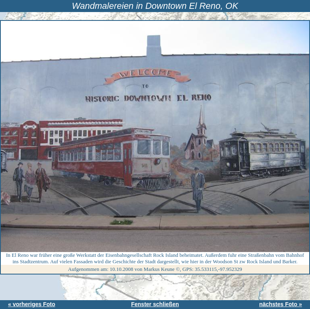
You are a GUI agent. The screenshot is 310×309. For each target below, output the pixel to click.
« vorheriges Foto (31, 304)
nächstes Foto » (280, 304)
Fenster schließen (155, 304)
